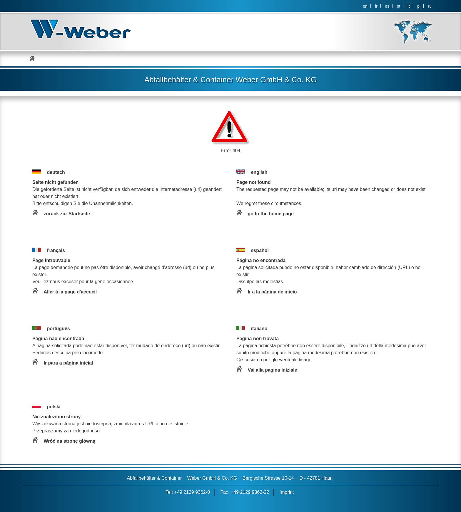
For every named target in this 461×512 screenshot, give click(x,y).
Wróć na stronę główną (69, 441)
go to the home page (270, 213)
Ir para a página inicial (68, 362)
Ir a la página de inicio (272, 291)
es (387, 6)
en (365, 6)
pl (418, 6)
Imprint (287, 492)
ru (430, 6)
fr (376, 6)
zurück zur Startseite (67, 213)
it (409, 6)
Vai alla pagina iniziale (272, 369)
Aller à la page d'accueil (70, 291)
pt (398, 6)
